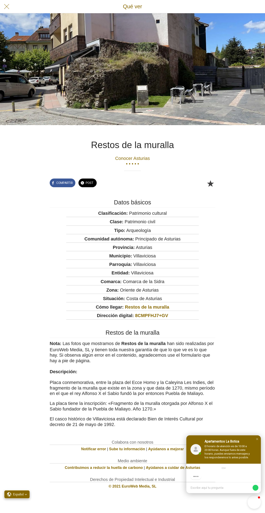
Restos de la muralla (147, 307)
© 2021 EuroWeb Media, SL (133, 486)
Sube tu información (127, 449)
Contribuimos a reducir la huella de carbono (104, 468)
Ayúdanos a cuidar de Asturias (173, 468)
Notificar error (93, 449)
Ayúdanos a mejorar (166, 449)
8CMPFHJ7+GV (151, 315)
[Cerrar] (6, 6)
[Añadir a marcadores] (210, 183)
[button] (257, 439)
